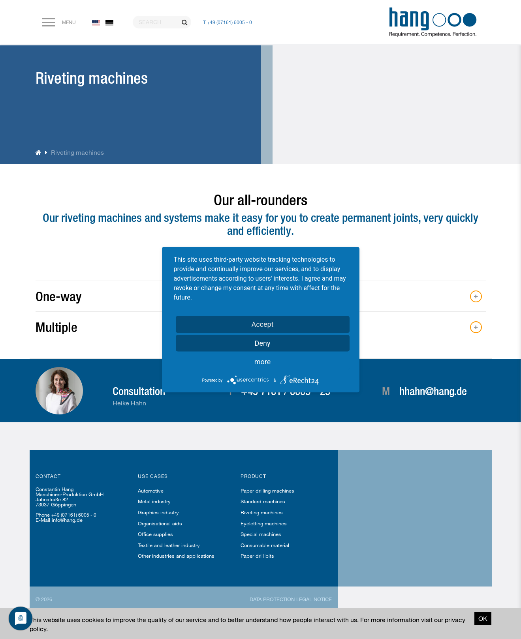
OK (482, 618)
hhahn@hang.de (433, 390)
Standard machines (263, 501)
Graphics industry (158, 512)
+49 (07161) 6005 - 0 (73, 515)
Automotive (151, 490)
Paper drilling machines (267, 490)
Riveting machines (262, 512)
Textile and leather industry (169, 545)
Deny (263, 343)
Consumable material (265, 545)
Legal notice (314, 599)
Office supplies (155, 534)
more (262, 361)
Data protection (272, 599)
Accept (262, 324)
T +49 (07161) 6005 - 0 (227, 22)
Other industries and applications (176, 556)
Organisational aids (160, 523)
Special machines (261, 534)
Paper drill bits (257, 556)
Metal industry (154, 501)
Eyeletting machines (264, 523)
